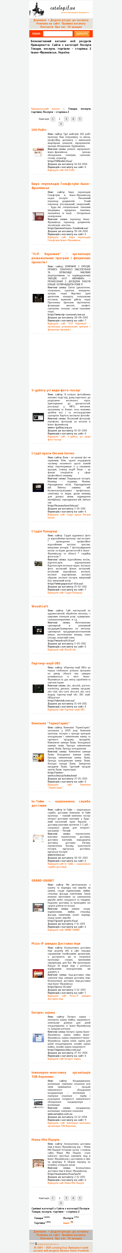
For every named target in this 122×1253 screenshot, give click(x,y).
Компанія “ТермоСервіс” (51, 723)
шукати (82, 33)
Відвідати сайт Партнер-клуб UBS (66, 709)
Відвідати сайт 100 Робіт (61, 170)
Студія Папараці (44, 531)
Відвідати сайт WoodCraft (62, 649)
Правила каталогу (74, 23)
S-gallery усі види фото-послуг (56, 390)
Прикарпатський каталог (45, 108)
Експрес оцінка (43, 1012)
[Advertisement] (60, 79)
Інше (68, 1223)
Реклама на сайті (48, 23)
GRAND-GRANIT (43, 880)
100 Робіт (39, 130)
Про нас (60, 27)
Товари (42, 1218)
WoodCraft (40, 606)
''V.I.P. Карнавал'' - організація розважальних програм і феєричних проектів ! (61, 258)
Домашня (39, 20)
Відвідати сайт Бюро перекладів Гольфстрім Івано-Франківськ (69, 239)
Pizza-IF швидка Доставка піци (56, 943)
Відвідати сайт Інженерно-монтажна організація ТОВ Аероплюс (69, 1125)
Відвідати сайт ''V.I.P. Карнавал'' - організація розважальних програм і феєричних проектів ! (69, 326)
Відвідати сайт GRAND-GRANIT (64, 929)
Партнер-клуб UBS (46, 663)
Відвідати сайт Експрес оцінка (64, 1058)
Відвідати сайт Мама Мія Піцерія (66, 1183)
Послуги (71, 1218)
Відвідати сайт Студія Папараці (65, 592)
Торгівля (42, 1223)
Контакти (46, 27)
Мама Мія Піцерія (45, 1140)
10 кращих (75, 27)
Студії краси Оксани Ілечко (53, 453)
